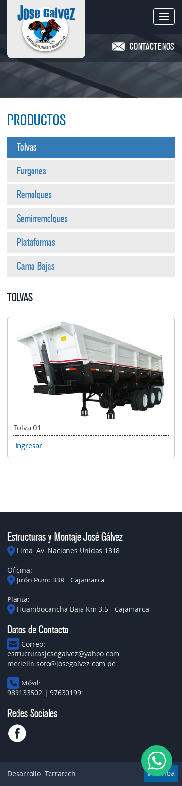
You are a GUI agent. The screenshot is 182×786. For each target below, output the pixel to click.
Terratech (60, 773)
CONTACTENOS (152, 46)
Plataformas (36, 242)
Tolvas (27, 147)
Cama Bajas (36, 266)
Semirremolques (42, 218)
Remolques (34, 194)
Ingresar (28, 445)
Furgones (31, 171)
